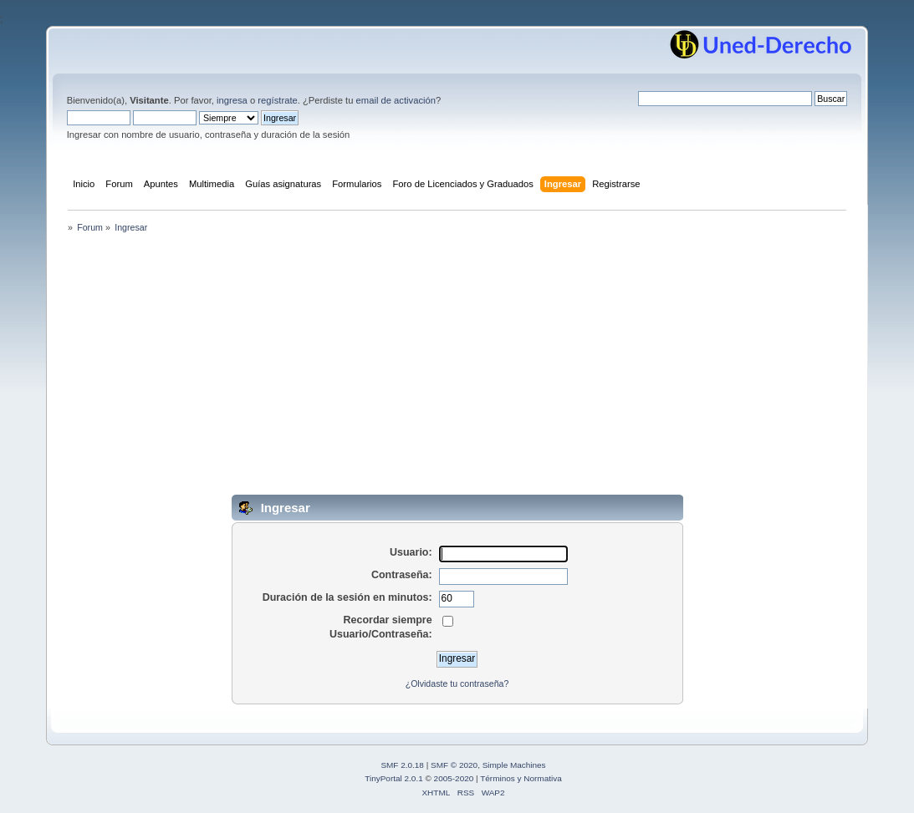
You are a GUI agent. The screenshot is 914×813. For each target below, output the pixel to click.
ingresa (232, 100)
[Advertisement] (457, 369)
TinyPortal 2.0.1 (393, 778)
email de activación (396, 100)
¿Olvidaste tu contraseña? (457, 683)
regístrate (277, 100)
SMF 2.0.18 (402, 765)
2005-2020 (454, 778)
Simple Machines (514, 765)
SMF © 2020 (454, 765)
